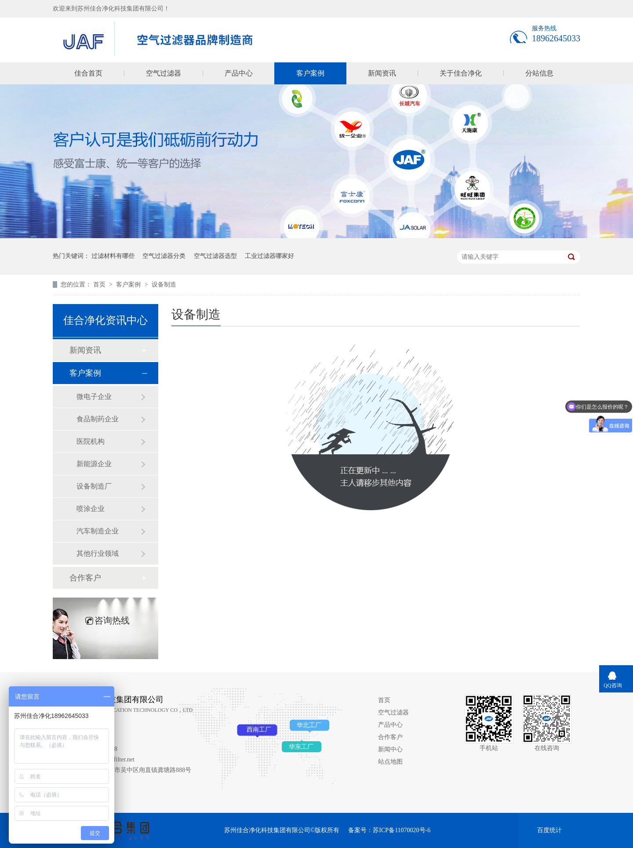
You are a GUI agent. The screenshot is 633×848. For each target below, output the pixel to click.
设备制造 (164, 284)
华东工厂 (301, 746)
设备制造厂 (94, 486)
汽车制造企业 (97, 531)
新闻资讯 (382, 73)
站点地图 (390, 761)
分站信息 (539, 73)
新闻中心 (390, 749)
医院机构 (90, 441)
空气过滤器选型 (215, 256)
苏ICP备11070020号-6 (401, 830)
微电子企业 (94, 396)
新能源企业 (94, 463)
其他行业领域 (97, 553)
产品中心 (239, 73)
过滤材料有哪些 (113, 256)
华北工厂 (309, 725)
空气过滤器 (163, 73)
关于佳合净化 (461, 73)
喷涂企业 (90, 508)
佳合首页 (88, 73)
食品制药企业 (97, 419)
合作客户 (85, 577)
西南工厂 (259, 729)
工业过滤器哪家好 (269, 256)
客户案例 (310, 73)
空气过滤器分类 (164, 256)
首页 (100, 284)
